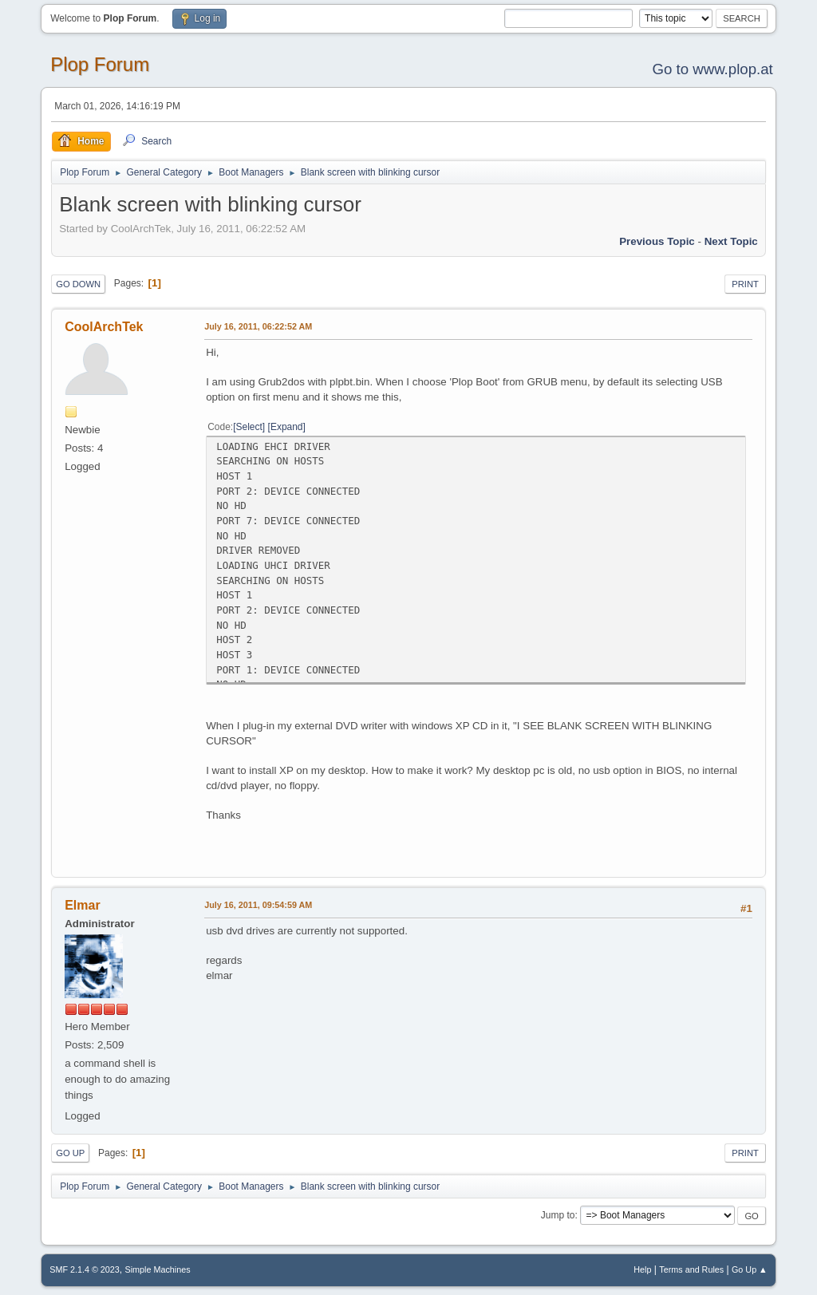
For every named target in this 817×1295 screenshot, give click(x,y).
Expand (286, 426)
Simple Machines (158, 1269)
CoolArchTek (104, 327)
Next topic (731, 241)
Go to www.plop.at (712, 69)
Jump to (558, 1215)
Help (642, 1269)
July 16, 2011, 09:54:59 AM (258, 905)
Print (745, 284)
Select (249, 426)
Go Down (78, 284)
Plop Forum (99, 64)
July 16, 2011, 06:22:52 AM (258, 326)
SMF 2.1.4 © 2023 (84, 1269)
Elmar (82, 905)
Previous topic (657, 241)
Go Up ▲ (750, 1269)
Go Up (70, 1153)
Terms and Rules (691, 1269)
